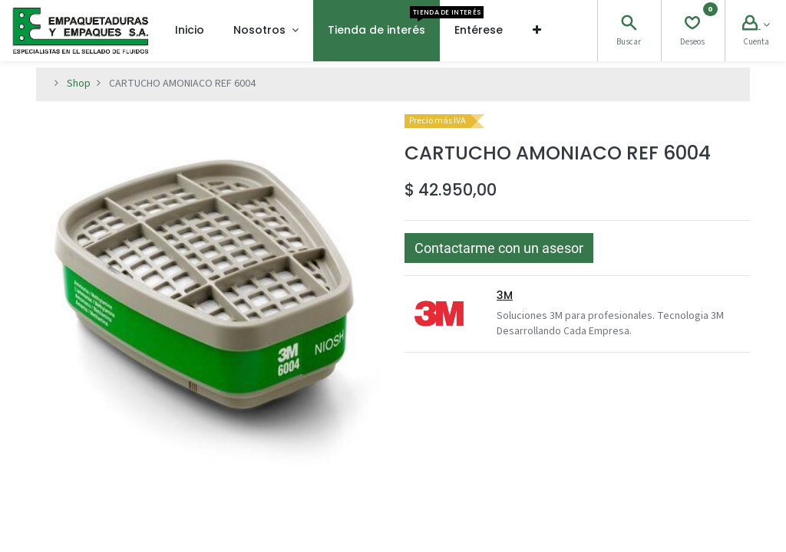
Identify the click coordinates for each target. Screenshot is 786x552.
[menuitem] (189, 30)
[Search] (628, 25)
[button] (537, 30)
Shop (79, 83)
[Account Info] (756, 25)
